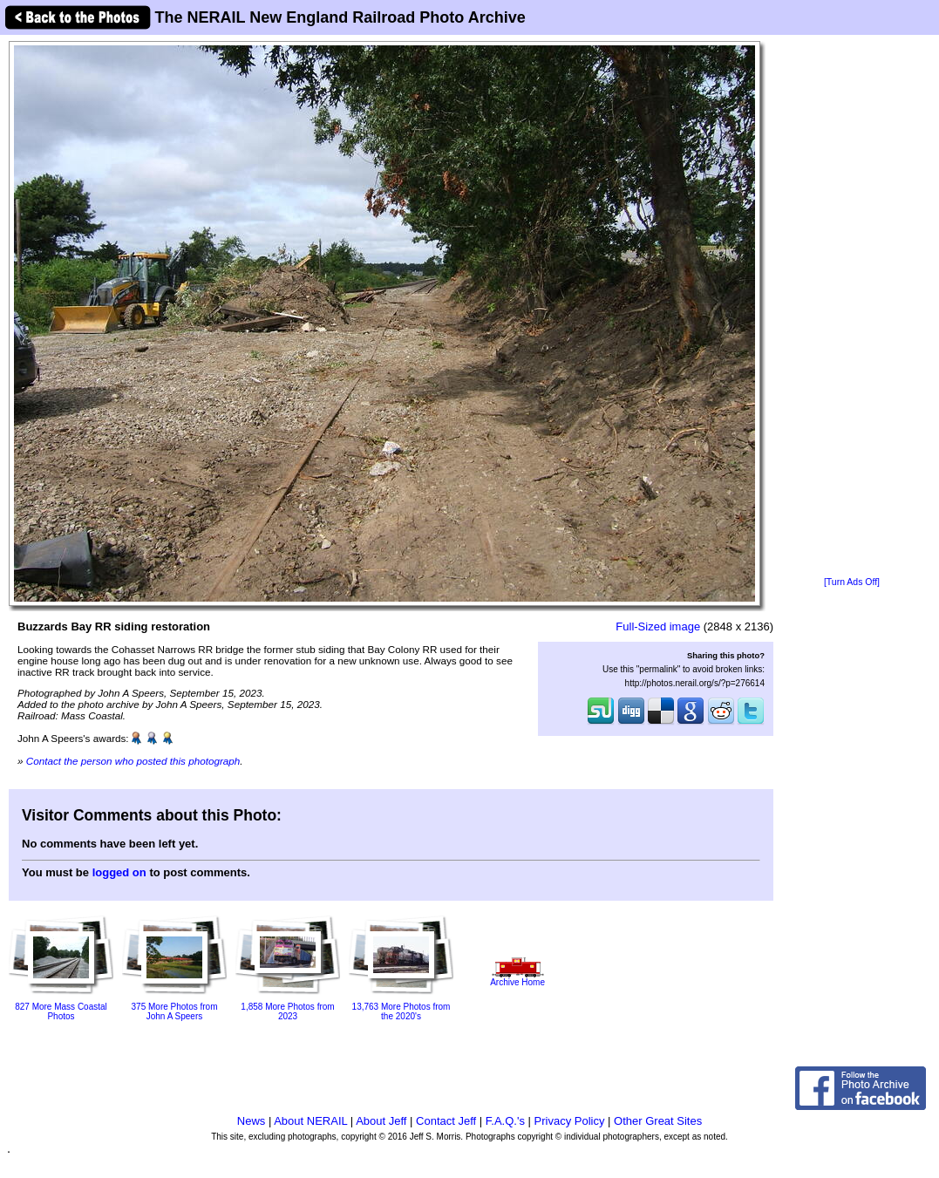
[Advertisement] (852, 307)
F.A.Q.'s (505, 1120)
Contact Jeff (446, 1120)
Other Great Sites (658, 1120)
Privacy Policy (569, 1120)
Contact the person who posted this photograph (133, 760)
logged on (119, 872)
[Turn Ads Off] (852, 582)
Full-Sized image (658, 626)
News (251, 1120)
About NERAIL (310, 1120)
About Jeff (381, 1120)
